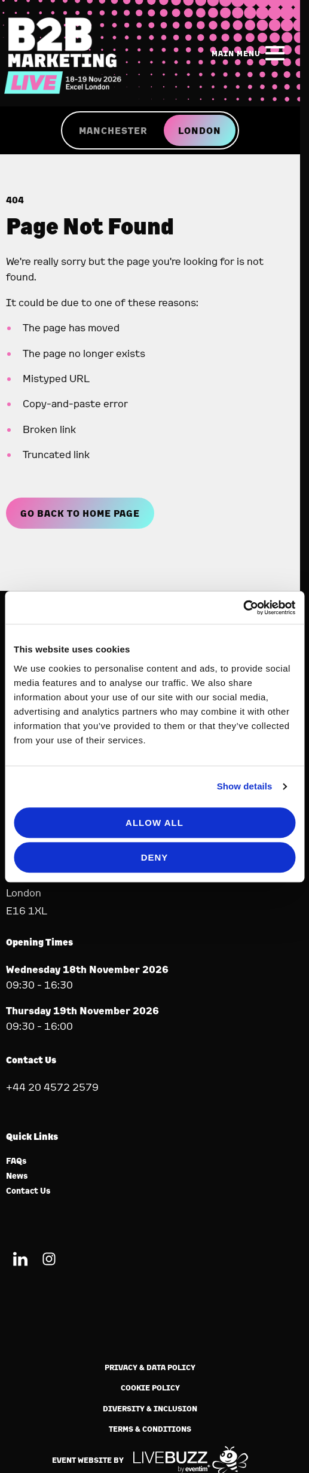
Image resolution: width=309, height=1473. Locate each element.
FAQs (16, 1161)
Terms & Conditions (150, 1429)
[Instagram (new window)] (49, 1261)
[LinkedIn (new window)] (20, 1261)
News (17, 1176)
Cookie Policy (150, 1387)
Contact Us (28, 1191)
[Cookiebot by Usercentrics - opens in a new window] (243, 607)
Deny (155, 857)
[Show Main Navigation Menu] (250, 53)
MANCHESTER (113, 130)
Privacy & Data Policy (150, 1367)
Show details (245, 786)
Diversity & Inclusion (150, 1408)
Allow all (154, 823)
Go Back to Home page (80, 513)
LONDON (199, 130)
